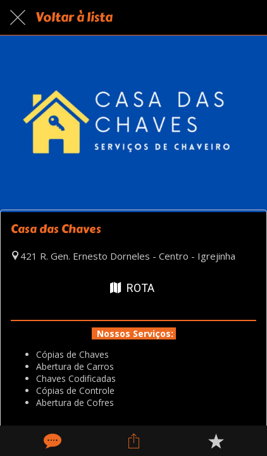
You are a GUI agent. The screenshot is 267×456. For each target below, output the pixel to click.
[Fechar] (17, 17)
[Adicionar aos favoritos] (216, 441)
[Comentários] (51, 441)
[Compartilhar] (133, 441)
